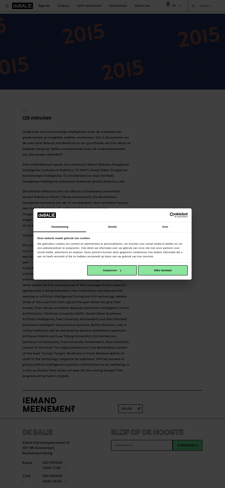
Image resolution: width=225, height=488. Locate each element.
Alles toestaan (163, 270)
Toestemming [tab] (59, 226)
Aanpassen (112, 270)
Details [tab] (112, 226)
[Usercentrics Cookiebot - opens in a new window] (172, 215)
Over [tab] (165, 226)
